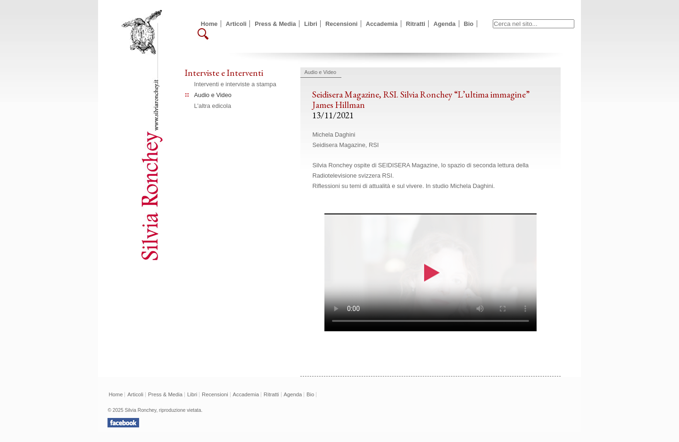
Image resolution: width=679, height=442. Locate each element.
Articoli (236, 23)
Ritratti (415, 23)
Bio (469, 23)
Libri (310, 23)
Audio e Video (213, 94)
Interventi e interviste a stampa (235, 84)
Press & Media (275, 23)
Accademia (382, 23)
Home (209, 23)
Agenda (444, 23)
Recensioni (341, 23)
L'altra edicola (213, 105)
